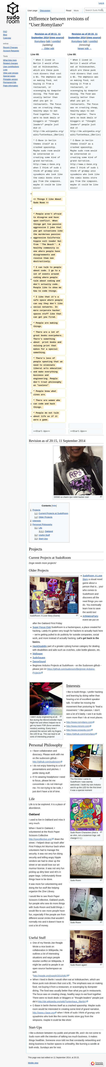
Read (65, 10)
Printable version (10, 79)
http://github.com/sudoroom (46, 761)
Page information (10, 86)
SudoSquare (38, 657)
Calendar (7, 38)
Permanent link (9, 82)
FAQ (5, 32)
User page (32, 10)
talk (48, 41)
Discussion (45, 10)
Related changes (10, 63)
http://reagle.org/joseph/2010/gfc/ (50, 975)
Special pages (9, 76)
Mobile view (33, 1063)
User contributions (11, 66)
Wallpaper (37, 653)
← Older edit (47, 48)
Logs (5, 70)
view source (56, 37)
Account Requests (11, 51)
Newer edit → (84, 48)
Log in (101, 3)
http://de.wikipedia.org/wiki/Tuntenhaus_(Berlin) (62, 1001)
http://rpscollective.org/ (40, 839)
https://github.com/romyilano (80, 734)
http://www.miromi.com (77, 726)
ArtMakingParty (90, 616)
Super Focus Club (41, 627)
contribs (56, 41)
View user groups (10, 73)
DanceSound (39, 661)
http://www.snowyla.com (78, 730)
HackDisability (39, 646)
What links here (10, 60)
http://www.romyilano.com (79, 722)
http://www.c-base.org (43, 1012)
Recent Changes (10, 47)
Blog (5, 35)
